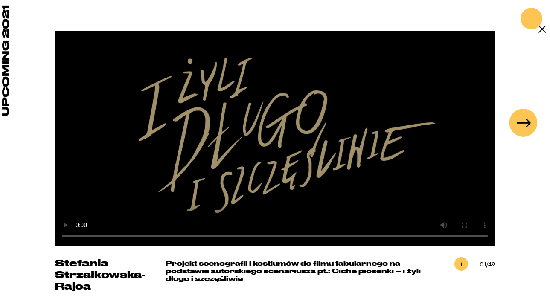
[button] (523, 123)
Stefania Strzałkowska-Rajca (100, 274)
